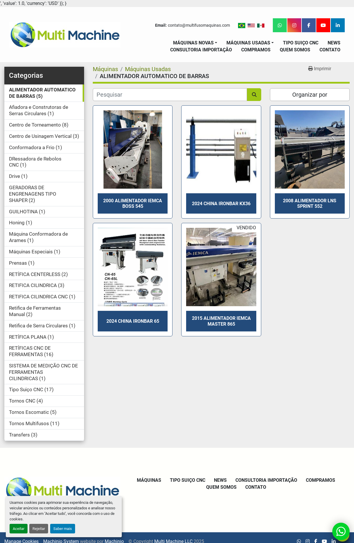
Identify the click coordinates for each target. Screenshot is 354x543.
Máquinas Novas (193, 43)
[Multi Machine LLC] (62, 489)
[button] (195, 42)
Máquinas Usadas (248, 43)
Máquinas (149, 480)
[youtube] (323, 25)
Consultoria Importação (201, 50)
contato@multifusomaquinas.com (199, 25)
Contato (329, 50)
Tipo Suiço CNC (300, 43)
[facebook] (309, 25)
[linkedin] (338, 25)
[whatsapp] (280, 25)
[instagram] (294, 25)
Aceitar (18, 528)
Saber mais (62, 528)
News (334, 43)
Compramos (256, 50)
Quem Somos (295, 50)
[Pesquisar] (170, 94)
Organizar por (309, 94)
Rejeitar (38, 528)
